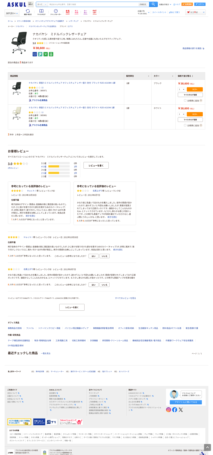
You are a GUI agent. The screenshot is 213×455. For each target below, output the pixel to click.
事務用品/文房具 (15, 328)
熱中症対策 (40, 372)
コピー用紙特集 (15, 434)
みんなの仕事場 (135, 402)
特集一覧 (68, 441)
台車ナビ (77, 437)
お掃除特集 (194, 434)
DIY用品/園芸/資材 (16, 345)
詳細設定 (143, 4)
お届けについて (14, 396)
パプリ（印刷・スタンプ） (138, 399)
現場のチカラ (67, 437)
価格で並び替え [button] (185, 76)
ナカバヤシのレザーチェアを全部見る (42, 26)
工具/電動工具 (62, 340)
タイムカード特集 (69, 434)
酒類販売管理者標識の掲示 (100, 410)
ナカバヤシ (20, 26)
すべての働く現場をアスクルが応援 (97, 437)
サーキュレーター (57, 372)
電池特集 (57, 434)
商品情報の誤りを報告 (193, 48)
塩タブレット (107, 372)
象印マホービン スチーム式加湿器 (83, 372)
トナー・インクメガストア (33, 434)
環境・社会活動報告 (57, 399)
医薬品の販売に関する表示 (100, 413)
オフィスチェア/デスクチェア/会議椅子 (49, 21)
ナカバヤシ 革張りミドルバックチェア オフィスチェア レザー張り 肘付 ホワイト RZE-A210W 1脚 (72, 107)
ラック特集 (159, 434)
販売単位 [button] (137, 76)
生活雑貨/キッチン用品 (148, 328)
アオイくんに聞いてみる (186, 402)
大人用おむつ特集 (129, 437)
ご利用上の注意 (95, 405)
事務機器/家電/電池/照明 (103, 328)
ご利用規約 (94, 396)
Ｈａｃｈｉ (32, 191)
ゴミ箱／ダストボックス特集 (176, 434)
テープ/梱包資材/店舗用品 (19, 340)
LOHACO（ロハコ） (136, 393)
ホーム (10, 21)
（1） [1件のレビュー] (42, 112)
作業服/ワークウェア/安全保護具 (179, 340)
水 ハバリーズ (124, 372)
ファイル (30, 328)
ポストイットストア (17, 441)
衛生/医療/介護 (192, 328)
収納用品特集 (143, 437)
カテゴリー (12, 13)
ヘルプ (177, 4)
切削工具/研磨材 (79, 340)
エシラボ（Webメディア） (139, 405)
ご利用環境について (97, 402)
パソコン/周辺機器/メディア (77, 328)
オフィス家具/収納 (24, 21)
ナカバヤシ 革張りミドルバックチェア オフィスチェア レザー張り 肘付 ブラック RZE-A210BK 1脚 (72, 83)
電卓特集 (48, 434)
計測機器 (94, 340)
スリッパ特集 (23, 437)
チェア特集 (148, 434)
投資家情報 (54, 396)
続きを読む (30, 216)
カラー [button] (163, 76)
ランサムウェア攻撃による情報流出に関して (65, 409)
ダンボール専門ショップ (51, 437)
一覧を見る (46, 353)
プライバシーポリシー (98, 399)
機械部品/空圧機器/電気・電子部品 (146, 340)
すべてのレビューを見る (125, 298)
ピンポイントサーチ (54, 441)
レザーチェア (74, 21)
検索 (153, 4)
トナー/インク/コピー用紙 (49, 328)
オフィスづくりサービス (36, 441)
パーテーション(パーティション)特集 (128, 434)
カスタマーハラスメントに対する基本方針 (65, 402)
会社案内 (53, 393)
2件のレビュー (13, 168)
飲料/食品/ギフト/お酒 (171, 328)
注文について (13, 393)
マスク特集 (116, 437)
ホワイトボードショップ (103, 434)
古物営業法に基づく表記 (99, 408)
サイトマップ (94, 393)
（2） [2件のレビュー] (42, 87)
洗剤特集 (13, 437)
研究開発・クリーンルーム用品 (115, 340)
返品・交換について (15, 402)
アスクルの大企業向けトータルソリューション (145, 409)
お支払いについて (15, 399)
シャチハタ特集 (156, 437)
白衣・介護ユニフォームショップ (177, 437)
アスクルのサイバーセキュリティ (62, 405)
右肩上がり (97, 191)
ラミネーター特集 (85, 434)
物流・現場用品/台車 (42, 340)
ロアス (70, 26)
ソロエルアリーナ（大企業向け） (141, 396)
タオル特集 (35, 437)
